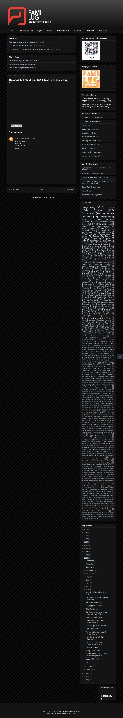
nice (110, 451)
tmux (94, 242)
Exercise (84, 294)
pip (93, 262)
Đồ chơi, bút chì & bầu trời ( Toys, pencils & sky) (95, 643)
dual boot (100, 407)
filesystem (85, 260)
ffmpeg (101, 411)
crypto (100, 395)
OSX (109, 256)
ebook (92, 308)
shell (99, 232)
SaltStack (85, 302)
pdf (100, 461)
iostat (110, 428)
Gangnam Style (93, 349)
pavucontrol (101, 459)
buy (83, 380)
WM (103, 370)
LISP (93, 355)
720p (90, 334)
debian (109, 258)
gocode (101, 420)
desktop (95, 399)
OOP (95, 256)
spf (111, 489)
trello (105, 328)
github (91, 418)
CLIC (112, 266)
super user (94, 495)
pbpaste (84, 461)
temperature (99, 501)
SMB (88, 366)
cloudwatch (85, 389)
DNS (112, 246)
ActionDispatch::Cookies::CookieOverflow (94, 336)
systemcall (108, 326)
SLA (83, 366)
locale (83, 437)
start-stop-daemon (87, 491)
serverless (103, 482)
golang (84, 226)
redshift (91, 472)
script (96, 264)
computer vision (94, 393)
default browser (86, 399)
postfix (109, 286)
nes (90, 451)
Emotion (96, 236)
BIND (89, 338)
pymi (109, 322)
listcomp (105, 436)
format (98, 412)
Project (89, 244)
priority (105, 464)
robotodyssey (99, 476)
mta (85, 449)
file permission (109, 411)
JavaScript (87, 248)
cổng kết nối (85, 397)
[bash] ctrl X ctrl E (92, 659)
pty (105, 466)
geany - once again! (93, 651)
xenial (83, 516)
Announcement (105, 234)
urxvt (99, 509)
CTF (85, 340)
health (97, 424)
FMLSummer (98, 345)
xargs (97, 266)
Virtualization (94, 240)
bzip (99, 380)
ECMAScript (103, 343)
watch (105, 512)
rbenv (96, 470)
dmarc (96, 403)
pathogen (92, 459)
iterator (100, 430)
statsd (83, 493)
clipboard (101, 388)
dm (83, 403)
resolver (100, 474)
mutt (102, 286)
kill (96, 314)
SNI (102, 366)
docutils (109, 403)
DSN (103, 341)
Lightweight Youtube (93, 629)
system (86, 242)
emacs (99, 308)
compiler (93, 391)
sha (106, 484)
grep (92, 260)
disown (104, 401)
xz (88, 516)
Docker (84, 236)
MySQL (86, 274)
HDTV (92, 351)
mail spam (102, 439)
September (90, 570)
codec (99, 389)
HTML (109, 351)
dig (99, 401)
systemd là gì (86, 191)
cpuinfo (94, 395)
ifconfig (110, 426)
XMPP (85, 372)
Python (98, 210)
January (89, 669)
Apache (104, 266)
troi (89, 505)
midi (112, 443)
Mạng (94, 228)
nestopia (96, 451)
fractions (104, 412)
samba (86, 480)
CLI (100, 217)
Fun (108, 217)
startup (98, 491)
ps (85, 252)
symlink (97, 497)
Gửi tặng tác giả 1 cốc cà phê (30, 31)
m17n (83, 439)
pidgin (105, 463)
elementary (85, 409)
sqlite (90, 326)
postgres (89, 464)
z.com (108, 516)
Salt (110, 300)
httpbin (84, 426)
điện (91, 518)
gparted (99, 312)
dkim (110, 401)
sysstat (90, 499)
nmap (104, 318)
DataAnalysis (99, 270)
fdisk (101, 310)
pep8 (110, 461)
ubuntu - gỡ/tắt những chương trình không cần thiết (96, 655)
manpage (98, 441)
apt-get (109, 248)
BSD (110, 242)
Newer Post (14, 190)
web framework (97, 514)
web (98, 290)
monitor (95, 286)
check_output (85, 386)
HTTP (109, 294)
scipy (90, 264)
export (95, 310)
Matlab (84, 240)
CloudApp (90, 292)
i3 (94, 426)
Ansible (105, 290)
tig (105, 503)
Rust (102, 276)
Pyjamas (84, 364)
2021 (86, 532)
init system (110, 282)
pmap (83, 464)
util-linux (86, 330)
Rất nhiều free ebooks (94, 602)
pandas (111, 250)
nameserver (88, 318)
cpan (83, 395)
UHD (101, 368)
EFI (111, 343)
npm (110, 318)
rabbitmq (111, 468)
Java (88, 355)
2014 (86, 555)
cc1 (104, 382)
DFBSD (86, 341)
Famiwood (108, 345)
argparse (109, 374)
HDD (106, 272)
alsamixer (104, 372)
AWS (108, 334)
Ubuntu (106, 222)
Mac (96, 357)
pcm (90, 461)
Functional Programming (91, 238)
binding (98, 378)
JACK (92, 353)
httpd (89, 426)
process (91, 322)
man (92, 441)
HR (104, 351)
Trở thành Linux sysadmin (91, 121)
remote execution (109, 472)
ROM (90, 364)
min (97, 445)
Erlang (109, 292)
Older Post (70, 190)
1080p (93, 332)
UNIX (102, 248)
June (88, 580)
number (84, 455)
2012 (86, 673)
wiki (105, 514)
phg (88, 463)
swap (90, 497)
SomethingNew (101, 219)
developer (107, 306)
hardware (101, 282)
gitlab (85, 312)
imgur (99, 428)
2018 (86, 542)
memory (86, 286)
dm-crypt (88, 403)
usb (105, 509)
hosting (104, 424)
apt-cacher (85, 374)
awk (85, 304)
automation (85, 376)
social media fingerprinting (90, 489)
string (97, 493)
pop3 (100, 320)
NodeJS (84, 298)
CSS (83, 254)
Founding (94, 347)
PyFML (111, 228)
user (110, 509)
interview (87, 284)
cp (93, 306)
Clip (83, 292)
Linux (111, 207)
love (89, 437)
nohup (91, 453)
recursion (111, 470)
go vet (94, 420)
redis (85, 472)
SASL (110, 364)
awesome (94, 376)
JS (102, 353)
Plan (112, 298)
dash (92, 397)
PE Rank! (90, 31)
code (93, 389)
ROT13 (97, 364)
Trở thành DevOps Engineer (92, 118)
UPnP (109, 368)
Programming (106, 274)
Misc (89, 216)
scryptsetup (108, 480)
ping (110, 463)
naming (84, 451)
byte (94, 380)
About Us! (103, 31)
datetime (98, 397)
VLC (98, 370)
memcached (95, 443)
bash (96, 222)
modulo (93, 447)
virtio (91, 512)
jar (106, 430)
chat (110, 384)
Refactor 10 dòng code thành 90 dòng (22, 64)
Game (108, 232)
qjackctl (91, 468)
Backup (101, 338)
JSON (91, 296)
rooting (84, 478)
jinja (110, 430)
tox (99, 328)
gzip (104, 422)
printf (83, 322)
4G (111, 332)
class (83, 388)
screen (100, 480)
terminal (91, 252)
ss (95, 326)
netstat (104, 451)
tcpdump (109, 264)
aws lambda (103, 376)
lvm (102, 437)
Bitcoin (107, 338)
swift (100, 326)
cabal (104, 380)
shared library (88, 486)
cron (93, 280)
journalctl (100, 432)
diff (95, 401)
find (95, 250)
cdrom (83, 384)
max (110, 441)
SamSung (84, 368)
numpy (84, 320)
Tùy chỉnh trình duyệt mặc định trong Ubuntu (97, 633)
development (104, 399)
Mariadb (93, 359)
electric (109, 407)
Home (12, 31)
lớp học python (94, 316)
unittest (86, 507)
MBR (104, 296)
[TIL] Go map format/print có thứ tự (21, 45)
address (96, 372)
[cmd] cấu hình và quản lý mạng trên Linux (95, 621)
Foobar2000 (85, 347)
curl (109, 280)
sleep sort (104, 487)
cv (111, 395)
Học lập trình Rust (88, 148)
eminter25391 (109, 308)
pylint (85, 468)
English (84, 272)
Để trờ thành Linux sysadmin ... (93, 195)
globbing (102, 418)
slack (96, 487)
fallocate (84, 411)
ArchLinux (108, 252)
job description (91, 432)
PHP (100, 298)
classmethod (91, 388)
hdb (91, 424)
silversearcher (88, 487)
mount (112, 447)
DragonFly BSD (92, 343)
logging (84, 316)
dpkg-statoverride (106, 405)
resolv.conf (85, 324)
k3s (85, 434)
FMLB (91, 272)
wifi (83, 332)
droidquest (85, 407)
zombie (86, 518)
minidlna (104, 445)
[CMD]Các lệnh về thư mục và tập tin (95, 177)
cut (99, 306)
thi (101, 503)
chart (104, 384)
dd (104, 397)
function (103, 414)
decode (110, 397)
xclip (110, 514)
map (105, 441)
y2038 (93, 516)
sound (84, 326)
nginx (85, 246)
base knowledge (98, 258)
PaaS (104, 361)
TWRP (94, 368)
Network (85, 222)
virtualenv (102, 330)
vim (108, 224)
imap (112, 312)
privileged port (88, 466)
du (92, 407)
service (103, 324)
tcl (88, 501)
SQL (104, 300)
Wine (108, 370)
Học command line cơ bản (91, 137)
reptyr (85, 474)
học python (93, 234)
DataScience (92, 254)
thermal (96, 503)
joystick (108, 432)
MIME (85, 357)
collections (85, 391)
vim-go (94, 330)
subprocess (85, 495)
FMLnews (99, 272)
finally (85, 412)
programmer (108, 262)
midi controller (88, 445)
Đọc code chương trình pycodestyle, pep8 (23, 60)
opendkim (91, 455)
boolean (92, 304)
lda (89, 436)
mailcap (109, 439)
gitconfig (84, 418)
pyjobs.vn (111, 466)
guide (85, 422)
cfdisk (89, 384)
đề (95, 518)
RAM (83, 276)
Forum (49, 31)
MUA (91, 357)
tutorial (111, 328)
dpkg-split (94, 405)
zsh (87, 332)
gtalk (112, 420)
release (98, 472)
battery (86, 378)
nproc (105, 453)
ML (110, 296)
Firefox (84, 234)
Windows (85, 278)
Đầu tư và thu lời (92, 609)
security (94, 324)
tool (109, 503)
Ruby (102, 228)
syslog (83, 499)
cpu (88, 395)
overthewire (108, 455)
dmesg (102, 403)
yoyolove (85, 228)
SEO (98, 300)
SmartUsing (106, 226)
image (83, 428)
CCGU (99, 224)
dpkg (83, 250)
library (98, 436)
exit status (102, 409)
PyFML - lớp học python (90, 144)
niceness (84, 453)
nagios (104, 449)
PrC (85, 300)
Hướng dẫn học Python (90, 129)
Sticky (96, 248)
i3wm (98, 426)
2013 (86, 558)
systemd (108, 288)
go (104, 240)
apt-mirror (93, 374)
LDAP (98, 296)
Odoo (90, 361)
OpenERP (97, 361)
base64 (112, 376)
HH (98, 351)
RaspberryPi (93, 276)
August (89, 573)
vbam (95, 511)
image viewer (91, 428)
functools (111, 414)
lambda (103, 314)
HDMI (85, 351)
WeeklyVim (106, 230)
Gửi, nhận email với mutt (94, 606)
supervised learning (106, 495)
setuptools (99, 484)
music (90, 449)
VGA (93, 370)
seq (95, 482)
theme (89, 503)
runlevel (95, 478)
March (88, 589)
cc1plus (109, 382)
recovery (103, 470)
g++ (85, 416)
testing (88, 328)
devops (97, 244)
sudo (100, 288)
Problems (96, 274)
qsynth (98, 468)
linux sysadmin (87, 232)
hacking (105, 244)
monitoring (110, 260)
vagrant (84, 290)
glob (96, 418)
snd (110, 487)
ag (92, 278)
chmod (110, 386)
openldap (99, 455)
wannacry (98, 512)
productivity (98, 466)
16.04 (99, 332)
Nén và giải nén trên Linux (91, 141)
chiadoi (103, 386)
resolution (93, 474)
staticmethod (107, 491)
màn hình (97, 449)
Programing (88, 207)
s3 (113, 478)
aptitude (101, 374)
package (84, 457)
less (110, 314)
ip (91, 314)
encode (92, 282)
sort (110, 324)
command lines (106, 278)
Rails (91, 300)
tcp (92, 501)
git (99, 250)
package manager (94, 457)
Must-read (94, 226)
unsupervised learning (99, 507)
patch (85, 459)
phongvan (92, 320)
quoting (104, 468)
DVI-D (83, 343)
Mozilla (112, 359)
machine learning (108, 316)
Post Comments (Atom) (46, 197)
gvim (92, 422)
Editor (83, 345)
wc (111, 512)
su (110, 493)
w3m (110, 330)
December (90, 561)
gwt (98, 422)
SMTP (95, 366)
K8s (110, 254)
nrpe (110, 453)
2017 (86, 545)
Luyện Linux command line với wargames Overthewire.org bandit (97, 182)
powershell (98, 464)
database (85, 282)
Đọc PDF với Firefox (93, 647)
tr (113, 503)
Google (112, 349)
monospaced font (102, 447)
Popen (85, 363)
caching (84, 382)
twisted (98, 505)
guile (104, 250)
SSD (109, 276)
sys (104, 497)
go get (88, 420)
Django (102, 254)
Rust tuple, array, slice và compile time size (23, 42)
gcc (89, 416)
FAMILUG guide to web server (97, 626)
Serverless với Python (89, 133)
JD (97, 353)
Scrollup (120, 356)
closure (109, 388)
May (88, 583)
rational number (88, 470)
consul (104, 393)
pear (104, 461)
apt (97, 278)
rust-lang (103, 478)
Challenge (87, 268)
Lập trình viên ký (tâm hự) (91, 156)
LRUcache (101, 355)
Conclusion (100, 292)
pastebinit (111, 457)
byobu (88, 380)
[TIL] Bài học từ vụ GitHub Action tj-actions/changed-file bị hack (30, 49)
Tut (89, 224)
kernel (102, 284)
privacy (112, 464)
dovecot (84, 308)
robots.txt (109, 476)
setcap (92, 484)
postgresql (108, 320)
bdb (92, 378)
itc (94, 430)
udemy (104, 505)
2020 (86, 536)
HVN (112, 272)
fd (89, 411)
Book (87, 230)
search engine (86, 482)
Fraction (101, 347)
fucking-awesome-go (92, 414)
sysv (96, 499)
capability (98, 382)
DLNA (93, 341)
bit (103, 378)
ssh (102, 264)
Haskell (84, 296)
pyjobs (101, 322)
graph (107, 420)
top (95, 328)
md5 (83, 443)
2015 (86, 551)
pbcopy (109, 459)
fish (107, 310)
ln (111, 436)
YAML (98, 302)
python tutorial (94, 246)
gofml (92, 312)
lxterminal (109, 437)
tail (83, 328)
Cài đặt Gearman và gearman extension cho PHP (96, 613)
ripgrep (90, 476)
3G (107, 332)
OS (102, 256)
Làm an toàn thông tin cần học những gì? (23, 68)
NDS (85, 361)
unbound (111, 505)
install (86, 314)
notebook (98, 453)
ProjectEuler (86, 258)
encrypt (93, 409)
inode (104, 428)
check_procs (95, 386)
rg (84, 476)
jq (113, 432)
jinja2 (83, 432)
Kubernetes (86, 125)
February (89, 666)
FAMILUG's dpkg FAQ (94, 617)
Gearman (104, 349)
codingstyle (108, 389)
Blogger (73, 713)
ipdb (83, 430)
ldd (93, 436)
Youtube (106, 302)
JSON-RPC (108, 353)
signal (112, 486)
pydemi (84, 264)
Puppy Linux (94, 363)
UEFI (92, 302)
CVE (90, 340)
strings (104, 493)
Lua (113, 355)
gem (110, 416)
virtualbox (102, 242)
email (89, 250)
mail (95, 439)
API (99, 334)
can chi (91, 382)
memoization (105, 443)
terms (83, 503)
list (108, 284)
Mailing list (104, 357)
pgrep (83, 463)
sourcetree (104, 489)
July (87, 577)
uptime (93, 509)
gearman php (96, 416)
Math (95, 230)
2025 (86, 529)
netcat (97, 318)
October (89, 567)
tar (84, 501)
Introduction (85, 353)
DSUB (110, 341)
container (85, 280)
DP (98, 341)
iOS (106, 312)
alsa (112, 302)
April (88, 586)
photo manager (96, 463)
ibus (104, 426)
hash (110, 422)
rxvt (109, 478)
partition (86, 262)
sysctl (109, 497)
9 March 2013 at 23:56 (27, 138)
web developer (86, 514)
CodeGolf (98, 268)
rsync (89, 478)
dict (90, 401)
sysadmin (108, 213)
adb (91, 372)
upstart (84, 266)
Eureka (107, 236)
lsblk (97, 437)
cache (110, 380)
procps (98, 262)
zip (113, 516)
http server (100, 260)
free (111, 412)
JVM (83, 355)
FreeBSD (109, 347)
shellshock (97, 486)
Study (84, 219)
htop (110, 424)
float (112, 310)
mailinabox (85, 441)
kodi (89, 434)
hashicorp (84, 424)
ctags (106, 395)
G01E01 (84, 349)
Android (99, 252)
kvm (112, 244)
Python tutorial (63, 31)
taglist (101, 499)
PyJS (110, 363)
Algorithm (105, 246)
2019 (86, 539)
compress (102, 391)
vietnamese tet (104, 511)
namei (110, 449)
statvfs (90, 493)
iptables (89, 430)
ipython (95, 284)
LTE (108, 355)
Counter (96, 340)
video (91, 266)
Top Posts (78, 31)
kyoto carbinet (97, 434)
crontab (101, 280)
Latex (108, 238)
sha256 (112, 484)
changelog (97, 384)
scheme (111, 240)
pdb (95, 461)
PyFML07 (103, 363)
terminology (108, 501)
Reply (17, 148)
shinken (105, 486)
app (111, 372)
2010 (86, 680)
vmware (91, 290)
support (84, 497)
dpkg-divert (85, 405)
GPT (102, 294)
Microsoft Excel (102, 359)
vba (90, 511)
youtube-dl (101, 516)
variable (84, 511)
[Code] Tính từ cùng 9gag (91, 187)
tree (85, 505)
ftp (82, 414)
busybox (101, 304)
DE (113, 340)
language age (108, 434)
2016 (86, 548)
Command (88, 213)
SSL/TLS (108, 366)
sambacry (93, 480)
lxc (113, 284)
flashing (91, 412)
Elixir (109, 270)
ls (93, 437)
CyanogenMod (105, 340)
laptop (83, 436)
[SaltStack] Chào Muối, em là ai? (93, 174)
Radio (103, 364)
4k (82, 334)
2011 (86, 677)
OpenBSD (93, 298)
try (93, 505)
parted (104, 457)
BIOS (94, 338)
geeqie (105, 416)
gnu (109, 418)
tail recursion (110, 499)
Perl (106, 298)
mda (88, 443)
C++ (83, 244)
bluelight (109, 378)
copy (110, 393)
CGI (113, 338)
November (90, 564)
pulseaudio (85, 288)
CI (111, 290)
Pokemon (111, 361)
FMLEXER (94, 294)
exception (87, 310)
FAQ (89, 345)
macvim (89, 439)
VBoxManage (85, 370)
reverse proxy (110, 474)
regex (94, 288)
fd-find (94, 411)
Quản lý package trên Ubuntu (92, 152)
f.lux (110, 409)
